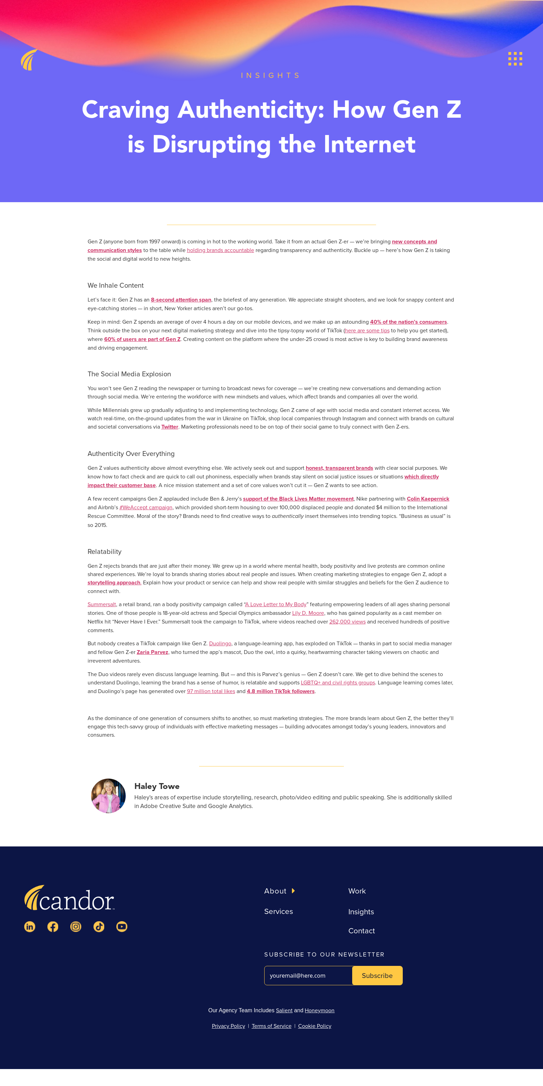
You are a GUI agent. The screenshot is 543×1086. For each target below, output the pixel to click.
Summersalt (102, 604)
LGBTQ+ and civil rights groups (338, 682)
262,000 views (347, 621)
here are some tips (367, 330)
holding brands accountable (220, 250)
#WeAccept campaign (145, 507)
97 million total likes (211, 691)
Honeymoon (320, 1010)
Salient (284, 1010)
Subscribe (377, 975)
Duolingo (220, 643)
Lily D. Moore (308, 613)
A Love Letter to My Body (275, 604)
